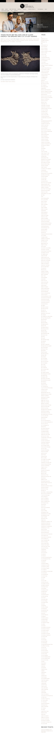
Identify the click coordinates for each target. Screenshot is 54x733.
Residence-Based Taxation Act (46, 482)
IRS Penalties (43, 350)
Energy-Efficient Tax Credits (46, 193)
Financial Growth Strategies (46, 224)
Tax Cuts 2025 (43, 580)
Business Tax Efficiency (45, 99)
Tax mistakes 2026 (44, 602)
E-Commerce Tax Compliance (46, 168)
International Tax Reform (45, 300)
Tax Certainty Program (45, 568)
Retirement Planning (44, 487)
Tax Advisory (43, 554)
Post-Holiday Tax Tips (45, 460)
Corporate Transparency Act (46, 143)
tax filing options (44, 591)
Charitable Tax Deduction (45, 123)
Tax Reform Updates (44, 617)
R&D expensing (43, 471)
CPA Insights (43, 148)
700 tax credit (43, 54)
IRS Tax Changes (44, 358)
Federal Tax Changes (7, 40)
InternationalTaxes (44, 303)
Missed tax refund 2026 (45, 406)
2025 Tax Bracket (44, 46)
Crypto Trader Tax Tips (45, 153)
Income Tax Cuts (44, 280)
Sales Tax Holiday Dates (45, 501)
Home (2, 9)
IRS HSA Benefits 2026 (45, 333)
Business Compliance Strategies (46, 91)
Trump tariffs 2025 (44, 687)
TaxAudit (42, 661)
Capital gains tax (44, 103)
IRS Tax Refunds (44, 367)
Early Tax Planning (44, 171)
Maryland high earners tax (45, 392)
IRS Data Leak (43, 321)
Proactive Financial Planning (46, 464)
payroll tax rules (44, 453)
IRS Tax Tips (43, 370)
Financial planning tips (45, 226)
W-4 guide (43, 709)
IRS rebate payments (44, 353)
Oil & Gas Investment (45, 429)
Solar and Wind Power (45, 532)
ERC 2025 (42, 195)
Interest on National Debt (45, 293)
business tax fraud (44, 100)
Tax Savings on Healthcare (46, 635)
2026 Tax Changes (44, 49)
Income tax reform (44, 283)
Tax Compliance (12, 41)
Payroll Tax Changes (44, 451)
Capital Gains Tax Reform (45, 106)
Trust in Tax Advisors (45, 694)
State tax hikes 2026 (45, 543)
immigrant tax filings (44, 271)
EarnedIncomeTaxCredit (45, 174)
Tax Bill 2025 (43, 561)
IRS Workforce (43, 381)
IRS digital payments (44, 324)
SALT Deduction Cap (44, 502)
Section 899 (43, 509)
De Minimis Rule (43, 156)
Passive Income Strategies (45, 446)
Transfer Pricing (44, 684)
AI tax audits (43, 62)
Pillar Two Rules (44, 457)
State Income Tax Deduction (46, 537)
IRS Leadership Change (45, 339)
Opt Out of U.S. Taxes (45, 436)
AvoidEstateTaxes (44, 75)
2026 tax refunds (44, 52)
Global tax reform (44, 244)
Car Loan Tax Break (44, 109)
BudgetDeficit (43, 88)
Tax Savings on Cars (44, 631)
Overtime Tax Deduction (45, 440)
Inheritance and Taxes (45, 289)
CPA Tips (42, 150)
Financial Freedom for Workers (46, 223)
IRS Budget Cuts (44, 311)
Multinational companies (45, 411)
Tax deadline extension (45, 583)
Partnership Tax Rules (45, 443)
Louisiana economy (44, 389)
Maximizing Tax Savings (45, 397)
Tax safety (43, 624)
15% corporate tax (44, 45)
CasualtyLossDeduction (45, 116)
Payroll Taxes (43, 454)
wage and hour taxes (45, 711)
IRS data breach (44, 319)
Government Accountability (46, 247)
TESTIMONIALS (40, 9)
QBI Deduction (43, 468)
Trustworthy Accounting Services (47, 695)
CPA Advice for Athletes (45, 145)
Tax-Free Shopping (44, 655)
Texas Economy (18, 41)
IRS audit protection (44, 308)
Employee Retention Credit (45, 185)
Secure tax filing (44, 510)
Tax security (43, 638)
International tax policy (45, 299)
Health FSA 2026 (44, 255)
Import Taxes (43, 275)
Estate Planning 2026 (45, 198)
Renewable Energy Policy (5, 41)
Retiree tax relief (44, 484)
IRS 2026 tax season (44, 307)
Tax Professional (44, 611)
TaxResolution (43, 672)
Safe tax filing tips (44, 496)
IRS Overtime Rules (44, 347)
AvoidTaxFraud (43, 78)
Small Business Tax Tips (45, 527)
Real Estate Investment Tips (46, 476)
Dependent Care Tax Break (46, 159)
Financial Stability (44, 229)
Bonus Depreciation (44, 86)
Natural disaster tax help (45, 412)
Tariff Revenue (43, 551)
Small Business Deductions (45, 523)
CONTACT (16, 10)
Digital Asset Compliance (45, 160)
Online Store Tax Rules (45, 432)
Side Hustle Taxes (44, 518)
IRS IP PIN (42, 336)
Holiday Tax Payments (45, 263)
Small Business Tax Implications (46, 526)
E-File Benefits (43, 170)
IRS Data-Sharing (44, 322)
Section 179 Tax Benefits (45, 507)
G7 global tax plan (44, 237)
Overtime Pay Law (44, 439)
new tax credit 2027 (44, 415)
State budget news (44, 535)
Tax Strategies (43, 639)
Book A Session (10, 1)
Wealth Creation (44, 712)
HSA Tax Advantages (45, 266)
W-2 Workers (43, 708)
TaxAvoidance (43, 663)
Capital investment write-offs (46, 108)
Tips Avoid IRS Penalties (45, 678)
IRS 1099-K (43, 305)
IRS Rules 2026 (43, 355)
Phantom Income (44, 456)
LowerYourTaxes (44, 390)
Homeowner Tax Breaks (45, 265)
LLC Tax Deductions (44, 386)
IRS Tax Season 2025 (44, 369)
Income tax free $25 (44, 282)
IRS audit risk (43, 310)
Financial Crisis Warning (15, 40)
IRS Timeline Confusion (45, 372)
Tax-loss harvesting (44, 659)
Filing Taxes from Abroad (45, 219)
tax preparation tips (44, 610)
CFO (42, 119)
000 (41, 43)
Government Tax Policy (24, 40)
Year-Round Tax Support (45, 720)
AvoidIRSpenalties (44, 77)
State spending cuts (44, 538)
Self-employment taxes (45, 515)
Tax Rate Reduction (44, 614)
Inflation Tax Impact (44, 286)
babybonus (43, 80)
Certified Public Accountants (46, 117)
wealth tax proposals (45, 715)
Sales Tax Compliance (45, 498)
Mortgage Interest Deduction (46, 409)
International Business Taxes (46, 296)
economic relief (43, 179)
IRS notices (43, 342)
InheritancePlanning (44, 291)
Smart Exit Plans (44, 529)
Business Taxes (44, 102)
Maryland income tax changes (46, 394)
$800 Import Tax (44, 41)
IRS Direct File (43, 325)
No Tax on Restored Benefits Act (47, 422)
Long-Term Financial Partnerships (47, 387)
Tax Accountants (44, 552)
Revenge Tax (43, 490)
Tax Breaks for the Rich (45, 565)
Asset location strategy (45, 69)
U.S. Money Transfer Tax (45, 698)
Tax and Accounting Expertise (46, 557)
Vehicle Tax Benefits (44, 706)
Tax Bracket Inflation (44, 563)
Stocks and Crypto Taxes (45, 546)
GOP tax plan (43, 246)
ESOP (42, 196)
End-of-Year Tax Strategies (46, 188)
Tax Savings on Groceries (45, 633)
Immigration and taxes (45, 272)
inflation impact (44, 285)
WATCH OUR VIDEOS (5, 10)
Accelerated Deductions (45, 57)
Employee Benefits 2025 (45, 184)
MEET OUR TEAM (13, 9)
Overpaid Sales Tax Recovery (46, 437)
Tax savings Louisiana (45, 630)
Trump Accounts (44, 686)
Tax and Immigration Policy (45, 558)
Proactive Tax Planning (45, 465)
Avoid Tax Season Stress (45, 74)
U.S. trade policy (44, 701)
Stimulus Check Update (45, 544)
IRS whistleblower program (45, 380)
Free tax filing (43, 235)
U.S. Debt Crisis (43, 697)
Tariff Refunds (43, 549)
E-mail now (44, 1)
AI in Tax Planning (44, 60)
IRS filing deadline (44, 331)
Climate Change (22, 38)
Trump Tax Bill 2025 (44, 689)
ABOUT (6, 9)
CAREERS (24, 9)
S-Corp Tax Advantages (45, 495)
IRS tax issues (43, 366)
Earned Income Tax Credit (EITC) (46, 173)
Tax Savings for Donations (45, 627)
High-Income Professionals (45, 258)
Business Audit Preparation (46, 89)
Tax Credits (43, 577)
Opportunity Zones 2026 (45, 434)
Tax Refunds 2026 (44, 621)
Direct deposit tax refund (45, 162)
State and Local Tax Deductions (46, 533)
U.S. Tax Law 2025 (44, 700)
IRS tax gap (43, 364)
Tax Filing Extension (44, 589)
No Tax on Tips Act (44, 423)
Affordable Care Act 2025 (45, 59)
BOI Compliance (43, 85)
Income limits (43, 279)
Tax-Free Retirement (44, 652)
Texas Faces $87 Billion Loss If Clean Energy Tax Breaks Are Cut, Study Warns (19, 35)
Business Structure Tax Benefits (46, 97)
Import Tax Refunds (44, 274)
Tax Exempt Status (44, 586)
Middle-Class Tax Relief (45, 401)
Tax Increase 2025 (44, 599)
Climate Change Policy (45, 134)
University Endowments (45, 703)
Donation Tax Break (44, 165)
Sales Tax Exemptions (45, 499)
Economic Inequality (44, 176)
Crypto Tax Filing (44, 151)
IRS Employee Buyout (45, 327)
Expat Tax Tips (43, 202)
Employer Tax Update (45, 187)
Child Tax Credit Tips (44, 125)
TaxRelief (42, 670)
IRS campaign (43, 314)
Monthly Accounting (44, 408)
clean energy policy (44, 126)
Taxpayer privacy (44, 669)
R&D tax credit (43, 473)
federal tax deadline (44, 218)
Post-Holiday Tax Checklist (46, 459)
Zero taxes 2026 (44, 723)
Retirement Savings (44, 488)
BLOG (46, 9)
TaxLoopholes (43, 667)
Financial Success (44, 230)
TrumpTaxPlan (43, 692)
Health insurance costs (45, 257)
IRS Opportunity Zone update (46, 345)
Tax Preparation (44, 608)
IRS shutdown (43, 356)
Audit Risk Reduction (44, 72)
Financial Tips (43, 232)
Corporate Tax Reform (45, 140)
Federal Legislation (44, 212)
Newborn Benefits (44, 417)
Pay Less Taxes (44, 448)
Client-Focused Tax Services (46, 129)
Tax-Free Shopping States (45, 656)
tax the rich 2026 (44, 641)
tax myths (43, 603)
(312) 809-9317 (38, 1)
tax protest (43, 613)
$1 (41, 37)
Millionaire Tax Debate (45, 403)
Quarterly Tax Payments (45, 470)
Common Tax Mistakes (45, 137)
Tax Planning (43, 605)
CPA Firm (42, 146)
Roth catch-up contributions (46, 493)
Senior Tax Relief (44, 516)
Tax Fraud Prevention (45, 594)
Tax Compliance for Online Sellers (47, 571)
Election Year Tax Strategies (46, 182)
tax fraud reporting (44, 596)
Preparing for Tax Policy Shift (46, 462)
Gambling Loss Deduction (45, 238)
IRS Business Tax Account (45, 313)
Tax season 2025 (44, 636)
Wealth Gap (43, 714)
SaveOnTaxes (43, 504)
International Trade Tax (45, 302)
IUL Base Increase (44, 384)
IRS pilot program (44, 352)
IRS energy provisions (45, 328)
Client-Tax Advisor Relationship (46, 131)
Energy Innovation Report (45, 190)
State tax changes (44, 541)
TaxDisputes (43, 664)
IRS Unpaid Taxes (44, 375)
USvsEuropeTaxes (44, 704)
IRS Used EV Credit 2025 (45, 378)
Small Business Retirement (45, 524)
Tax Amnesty (43, 555)
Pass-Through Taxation (45, 445)
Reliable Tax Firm (44, 479)
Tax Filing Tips (43, 593)
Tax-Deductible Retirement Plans (47, 644)
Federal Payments (44, 213)
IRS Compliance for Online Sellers (46, 316)
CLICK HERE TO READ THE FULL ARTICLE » (8, 81)
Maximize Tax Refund (45, 395)
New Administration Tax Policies (46, 414)
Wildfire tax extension (45, 717)
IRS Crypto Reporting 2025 (45, 317)
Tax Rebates (43, 616)
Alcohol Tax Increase (44, 63)
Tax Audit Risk (43, 560)
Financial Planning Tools (45, 227)
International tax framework (46, 297)
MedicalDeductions (44, 398)
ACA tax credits (44, 55)
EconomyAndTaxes (44, 181)
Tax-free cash (43, 647)
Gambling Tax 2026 (44, 240)
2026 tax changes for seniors (46, 51)
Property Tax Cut (44, 467)
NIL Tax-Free (43, 418)
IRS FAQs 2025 (43, 330)
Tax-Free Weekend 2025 (45, 658)
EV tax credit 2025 (44, 199)
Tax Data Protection (44, 582)
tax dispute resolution (45, 585)
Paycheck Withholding (45, 450)
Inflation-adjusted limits (45, 288)
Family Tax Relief (44, 207)
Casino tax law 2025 (44, 114)
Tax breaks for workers (45, 566)
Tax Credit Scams (44, 575)
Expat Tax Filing (44, 201)
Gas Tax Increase (44, 241)
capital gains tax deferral (45, 105)
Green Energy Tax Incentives (34, 40)
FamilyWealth (43, 210)
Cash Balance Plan (44, 111)
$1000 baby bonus (44, 38)
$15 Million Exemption (45, 40)
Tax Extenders (43, 588)
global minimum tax (44, 243)
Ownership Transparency (45, 442)
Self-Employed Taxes (44, 512)
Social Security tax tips (45, 530)
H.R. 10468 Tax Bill (44, 254)
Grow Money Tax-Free (45, 252)
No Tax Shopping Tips (45, 425)
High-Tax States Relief (45, 261)
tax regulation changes (45, 622)
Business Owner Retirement (46, 92)
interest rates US (44, 294)
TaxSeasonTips (44, 675)
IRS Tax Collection (44, 359)
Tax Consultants (44, 572)
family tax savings (44, 209)
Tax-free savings (44, 653)
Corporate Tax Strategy (45, 142)
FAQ (11, 10)
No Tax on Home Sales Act (45, 420)
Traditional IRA (43, 683)
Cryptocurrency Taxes (45, 154)
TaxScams (43, 673)
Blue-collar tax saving (45, 83)
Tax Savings (43, 625)
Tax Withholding (44, 642)
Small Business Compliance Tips (46, 521)
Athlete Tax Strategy (45, 71)
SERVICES (19, 9)
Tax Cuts (42, 579)
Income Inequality (44, 277)
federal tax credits (44, 216)
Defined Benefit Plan (44, 157)
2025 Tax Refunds (44, 48)
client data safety (44, 128)
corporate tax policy (44, 139)
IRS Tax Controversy (44, 361)
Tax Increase (43, 597)
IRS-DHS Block (43, 383)
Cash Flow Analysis (44, 113)
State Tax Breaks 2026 (45, 540)
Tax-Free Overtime (44, 650)
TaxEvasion (43, 666)
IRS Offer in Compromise (45, 344)
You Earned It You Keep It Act (46, 722)
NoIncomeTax (43, 426)
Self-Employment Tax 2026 (45, 513)
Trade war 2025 (44, 681)
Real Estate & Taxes (44, 474)
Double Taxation (44, 167)
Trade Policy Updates (45, 680)
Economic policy (44, 178)
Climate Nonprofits (29, 38)
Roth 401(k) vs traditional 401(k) (46, 492)
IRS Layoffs (43, 338)
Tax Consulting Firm (44, 574)
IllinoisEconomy (43, 269)
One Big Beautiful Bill (44, 431)
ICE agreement (43, 268)
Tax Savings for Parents (45, 628)
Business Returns (44, 94)
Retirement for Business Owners (46, 485)
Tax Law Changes (44, 600)
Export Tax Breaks (44, 204)
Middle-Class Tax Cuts (45, 400)
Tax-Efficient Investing (45, 645)
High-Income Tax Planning (45, 260)
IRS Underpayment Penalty (46, 373)
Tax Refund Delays (44, 619)
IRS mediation (43, 341)
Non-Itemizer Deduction (45, 428)
